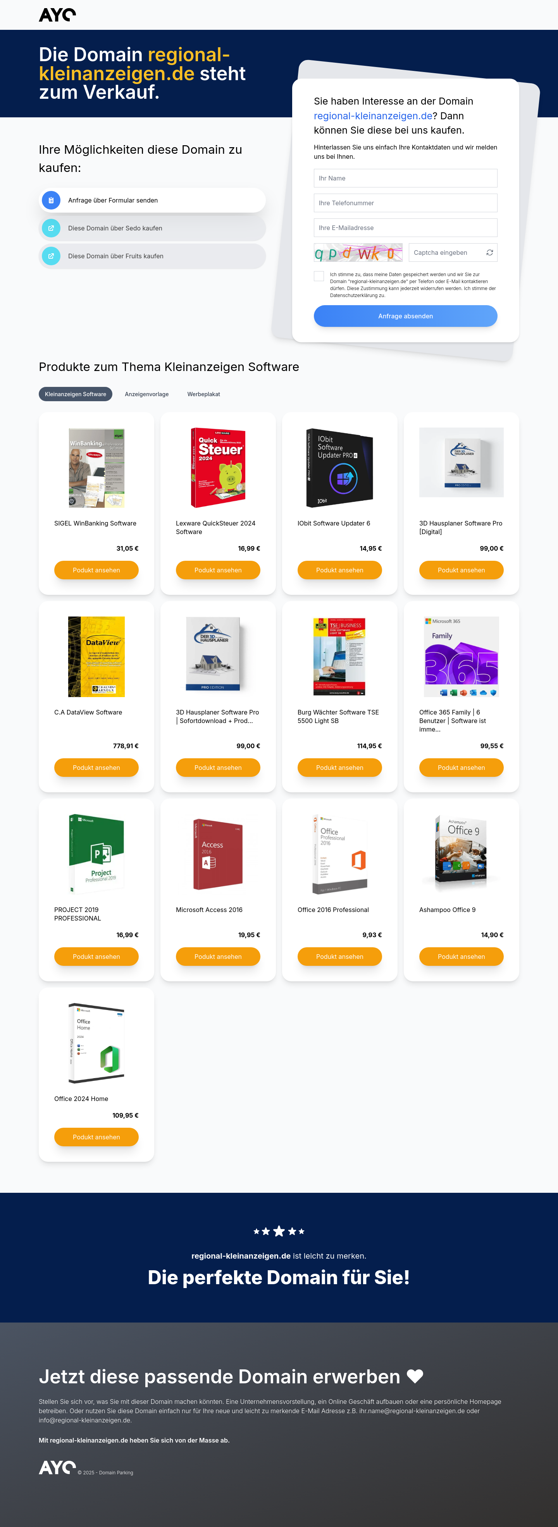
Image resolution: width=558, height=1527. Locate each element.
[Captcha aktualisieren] (490, 252)
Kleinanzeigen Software (75, 394)
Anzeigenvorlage (147, 394)
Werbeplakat (203, 394)
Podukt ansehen (96, 570)
